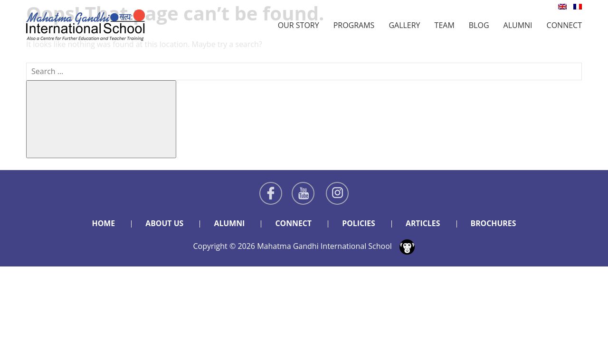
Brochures (494, 223)
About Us (163, 223)
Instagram (337, 193)
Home (102, 223)
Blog (479, 25)
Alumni (518, 25)
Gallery (404, 25)
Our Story (298, 25)
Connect (564, 25)
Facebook (270, 193)
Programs (354, 25)
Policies (358, 223)
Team (445, 25)
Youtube (303, 193)
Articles (423, 223)
